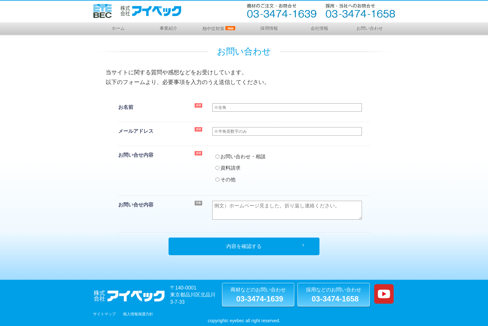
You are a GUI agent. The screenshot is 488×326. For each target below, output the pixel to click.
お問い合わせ (370, 28)
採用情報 (269, 28)
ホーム (118, 28)
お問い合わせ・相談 (240, 156)
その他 (225, 179)
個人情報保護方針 (138, 314)
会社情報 (319, 28)
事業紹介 (168, 28)
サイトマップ (104, 314)
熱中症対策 (218, 28)
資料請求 (228, 168)
